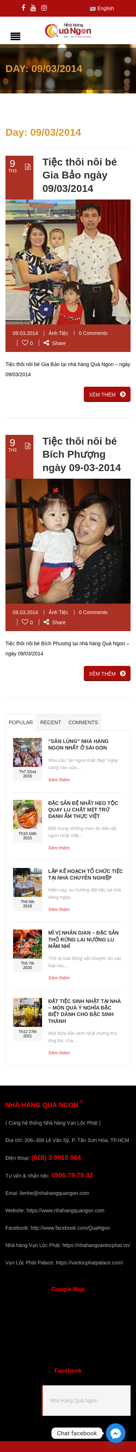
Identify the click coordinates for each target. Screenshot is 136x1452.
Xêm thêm (59, 779)
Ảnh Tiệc (58, 333)
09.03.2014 (25, 333)
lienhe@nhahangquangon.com (54, 1193)
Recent (50, 722)
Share (55, 343)
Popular (21, 722)
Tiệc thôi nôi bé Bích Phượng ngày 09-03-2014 (81, 454)
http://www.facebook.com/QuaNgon (70, 1228)
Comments (83, 722)
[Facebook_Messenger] (115, 1433)
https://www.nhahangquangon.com (65, 1210)
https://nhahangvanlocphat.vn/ (96, 1245)
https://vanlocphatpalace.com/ (89, 1263)
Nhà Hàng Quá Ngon (74, 1400)
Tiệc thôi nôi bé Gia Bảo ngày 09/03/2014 (79, 175)
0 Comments (93, 333)
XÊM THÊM (107, 394)
